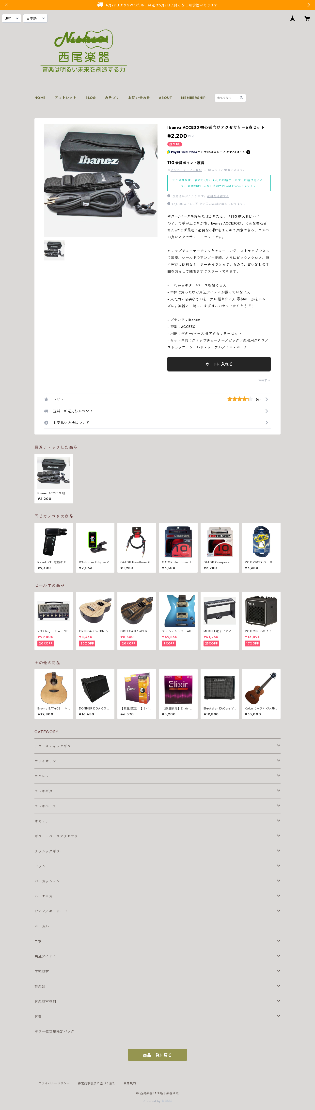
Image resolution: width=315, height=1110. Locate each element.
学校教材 (41, 971)
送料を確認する (218, 196)
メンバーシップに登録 (186, 170)
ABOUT (165, 98)
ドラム (39, 866)
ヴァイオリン (45, 761)
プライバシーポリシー (54, 1083)
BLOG (90, 98)
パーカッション (47, 881)
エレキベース (45, 806)
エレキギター (45, 791)
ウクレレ (41, 776)
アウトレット (66, 98)
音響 (38, 1016)
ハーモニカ (43, 896)
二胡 (38, 941)
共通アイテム (45, 956)
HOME (40, 98)
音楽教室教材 (45, 1001)
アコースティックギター (54, 746)
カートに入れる (219, 364)
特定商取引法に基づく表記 (97, 1083)
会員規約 (130, 1083)
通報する (264, 380)
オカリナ (41, 821)
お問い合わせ (139, 98)
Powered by (158, 1101)
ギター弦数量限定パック (54, 1031)
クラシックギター (48, 851)
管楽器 (39, 986)
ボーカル (41, 926)
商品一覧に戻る (157, 1055)
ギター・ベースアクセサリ (56, 836)
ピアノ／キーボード (50, 911)
